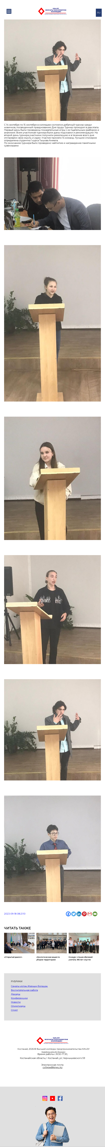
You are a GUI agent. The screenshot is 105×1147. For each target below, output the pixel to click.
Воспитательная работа (24, 990)
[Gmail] (89, 914)
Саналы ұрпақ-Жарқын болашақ (29, 986)
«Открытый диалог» (13, 957)
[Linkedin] (79, 914)
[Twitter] (73, 914)
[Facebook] (68, 914)
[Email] (95, 914)
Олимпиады (18, 1006)
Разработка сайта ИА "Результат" (53, 1052)
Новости (16, 1002)
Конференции (19, 998)
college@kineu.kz (52, 1067)
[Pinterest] (84, 914)
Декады (15, 994)
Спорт (14, 1010)
